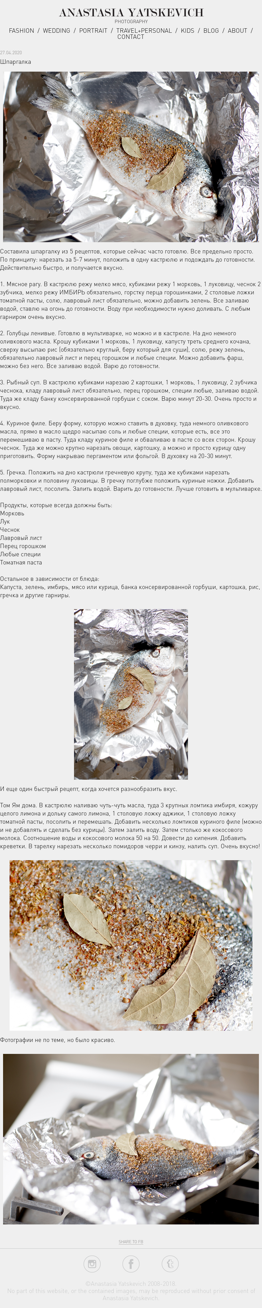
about (237, 30)
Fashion (21, 30)
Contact (130, 36)
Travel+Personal (144, 30)
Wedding (56, 30)
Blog (211, 30)
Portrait (93, 30)
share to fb (131, 1241)
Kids (187, 30)
